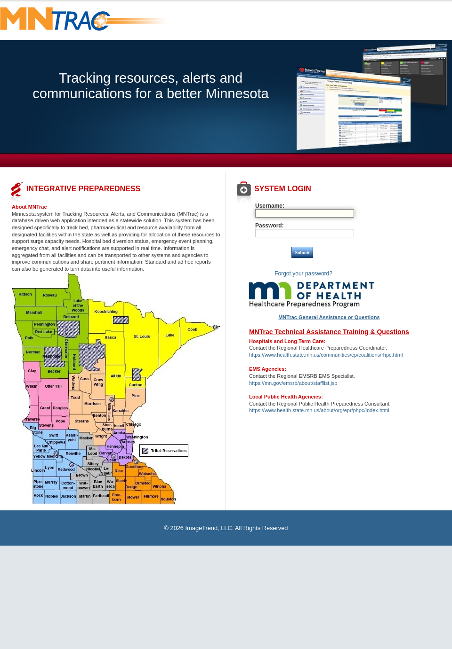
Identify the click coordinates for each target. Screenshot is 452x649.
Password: (269, 225)
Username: (269, 206)
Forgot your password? (303, 273)
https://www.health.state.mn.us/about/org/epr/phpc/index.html (319, 410)
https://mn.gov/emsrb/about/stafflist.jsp (293, 383)
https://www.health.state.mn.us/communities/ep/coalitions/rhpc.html (326, 355)
